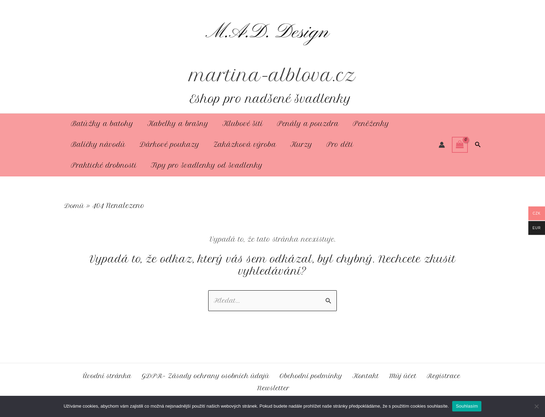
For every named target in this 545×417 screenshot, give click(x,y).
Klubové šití (239, 124)
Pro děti (333, 145)
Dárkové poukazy (167, 145)
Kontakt (371, 375)
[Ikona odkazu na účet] (442, 145)
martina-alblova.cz (273, 75)
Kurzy (296, 145)
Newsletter (274, 388)
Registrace (444, 375)
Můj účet (406, 375)
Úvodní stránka (106, 375)
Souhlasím (467, 406)
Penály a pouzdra (303, 124)
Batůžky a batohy (101, 124)
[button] (478, 144)
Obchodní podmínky (316, 375)
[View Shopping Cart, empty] (460, 144)
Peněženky (365, 124)
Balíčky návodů (97, 145)
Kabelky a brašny (175, 124)
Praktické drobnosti (103, 165)
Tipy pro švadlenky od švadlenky (205, 165)
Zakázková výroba (241, 145)
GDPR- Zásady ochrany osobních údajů (207, 375)
